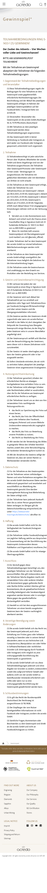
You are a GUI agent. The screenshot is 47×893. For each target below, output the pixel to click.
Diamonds (8, 799)
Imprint (7, 826)
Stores (29, 813)
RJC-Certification (33, 808)
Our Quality (31, 804)
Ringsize (7, 794)
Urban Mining (9, 813)
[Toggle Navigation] (4, 4)
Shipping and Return (12, 834)
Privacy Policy (9, 830)
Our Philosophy (32, 794)
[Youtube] (37, 825)
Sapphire (7, 804)
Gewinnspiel (15, 743)
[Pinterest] (29, 825)
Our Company (32, 790)
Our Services (32, 799)
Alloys (6, 808)
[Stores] (45, 4)
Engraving (8, 790)
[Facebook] (41, 825)
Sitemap (7, 838)
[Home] (23, 3)
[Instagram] (33, 825)
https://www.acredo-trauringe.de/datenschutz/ (18, 513)
